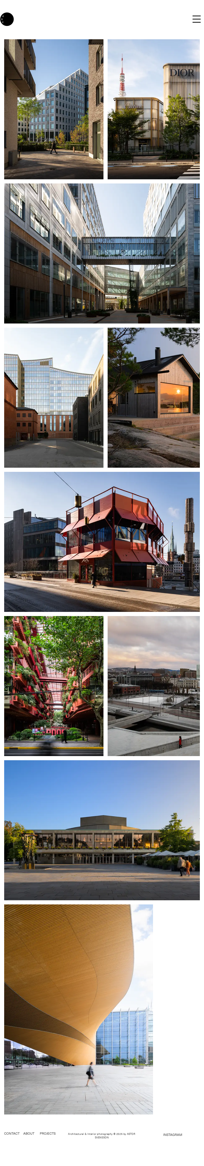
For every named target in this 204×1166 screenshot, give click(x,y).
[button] (197, 19)
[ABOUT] (29, 1133)
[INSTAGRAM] (165, 1135)
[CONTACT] (12, 1133)
